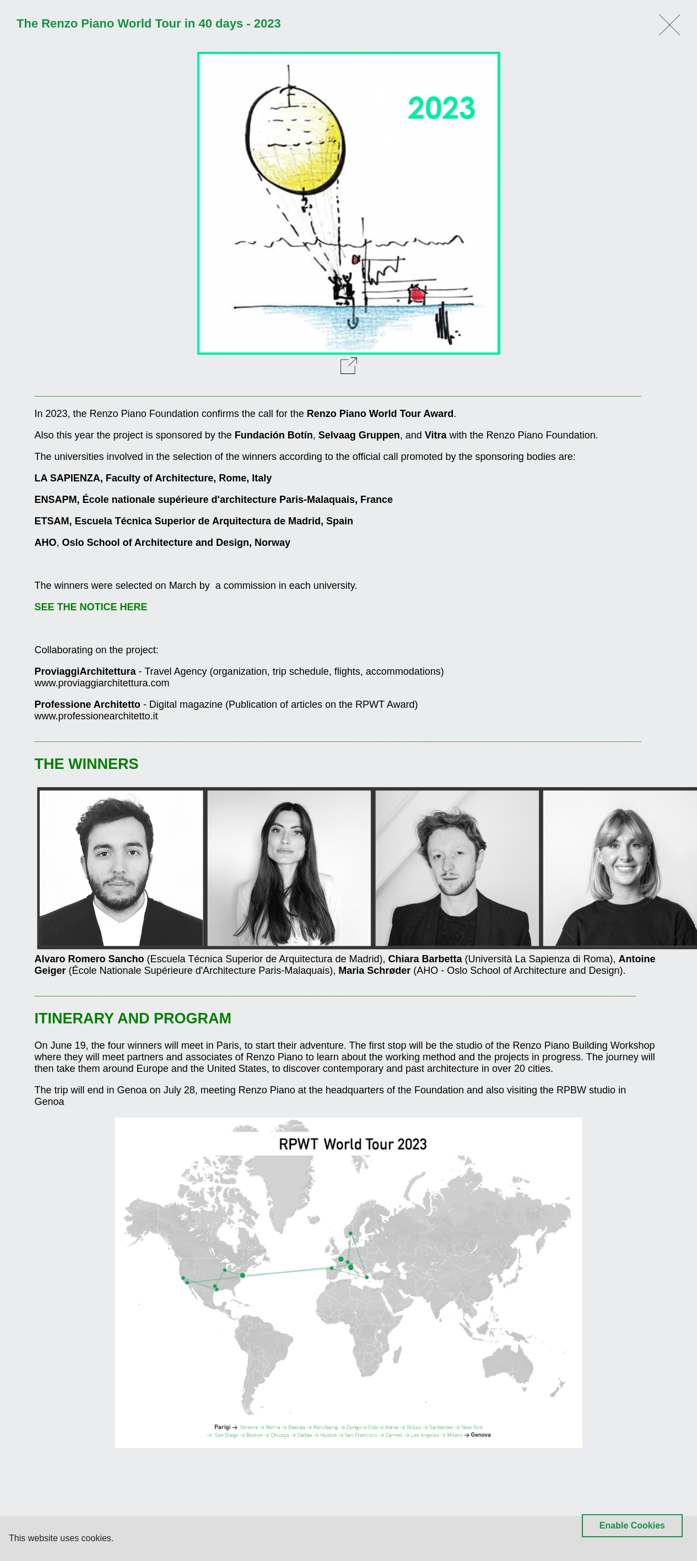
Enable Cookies (632, 1525)
